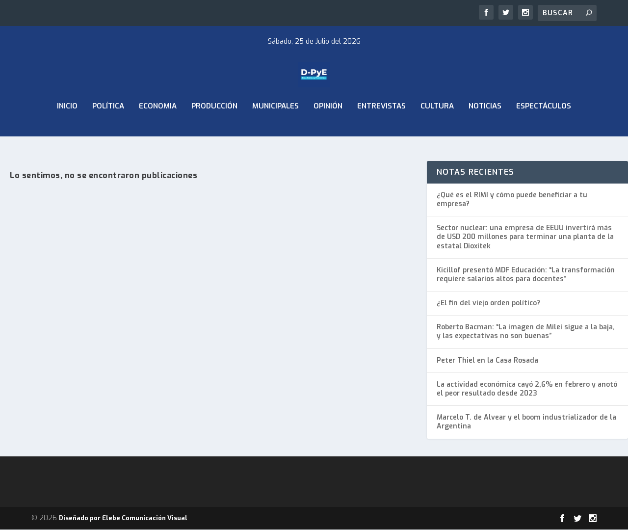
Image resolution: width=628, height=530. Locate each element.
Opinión (328, 131)
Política (108, 131)
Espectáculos (543, 131)
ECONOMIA (158, 131)
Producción (214, 131)
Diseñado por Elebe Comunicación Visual (123, 518)
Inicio (67, 131)
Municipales (275, 131)
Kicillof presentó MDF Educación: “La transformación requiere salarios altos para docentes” (526, 275)
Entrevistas (381, 131)
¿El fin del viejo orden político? (488, 303)
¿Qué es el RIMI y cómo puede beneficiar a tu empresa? (512, 200)
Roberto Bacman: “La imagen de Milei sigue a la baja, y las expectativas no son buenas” (526, 332)
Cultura (437, 131)
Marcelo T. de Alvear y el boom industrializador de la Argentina (526, 422)
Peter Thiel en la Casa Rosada (487, 361)
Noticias (485, 131)
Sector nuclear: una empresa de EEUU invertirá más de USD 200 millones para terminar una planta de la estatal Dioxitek (525, 237)
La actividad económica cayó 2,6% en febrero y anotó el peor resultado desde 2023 (527, 389)
